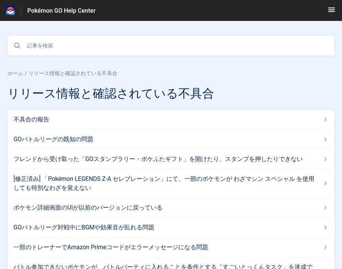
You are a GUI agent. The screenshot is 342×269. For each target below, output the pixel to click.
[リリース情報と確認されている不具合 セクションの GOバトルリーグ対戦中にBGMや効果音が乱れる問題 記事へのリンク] (171, 227)
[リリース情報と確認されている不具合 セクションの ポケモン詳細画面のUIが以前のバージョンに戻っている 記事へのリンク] (171, 207)
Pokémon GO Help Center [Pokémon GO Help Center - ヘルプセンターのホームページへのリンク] (61, 10)
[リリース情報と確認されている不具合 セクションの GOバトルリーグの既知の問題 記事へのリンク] (171, 139)
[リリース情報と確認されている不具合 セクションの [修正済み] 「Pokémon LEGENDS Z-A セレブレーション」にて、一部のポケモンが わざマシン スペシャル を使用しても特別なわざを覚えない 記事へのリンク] (171, 183)
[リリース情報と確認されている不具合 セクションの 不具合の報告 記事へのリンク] (171, 119)
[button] (331, 12)
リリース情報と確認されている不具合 (72, 73)
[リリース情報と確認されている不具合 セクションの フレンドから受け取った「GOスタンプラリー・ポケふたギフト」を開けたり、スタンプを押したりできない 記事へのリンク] (171, 159)
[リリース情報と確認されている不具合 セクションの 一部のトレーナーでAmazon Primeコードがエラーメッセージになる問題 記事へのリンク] (171, 247)
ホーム (15, 73)
